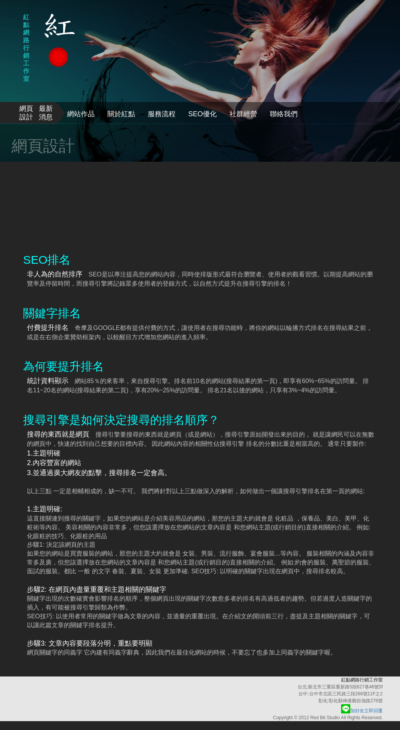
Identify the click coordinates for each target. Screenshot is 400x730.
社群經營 (243, 114)
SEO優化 (202, 114)
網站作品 (81, 114)
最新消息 (46, 113)
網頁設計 (26, 113)
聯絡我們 (284, 114)
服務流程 (162, 114)
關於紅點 (121, 114)
